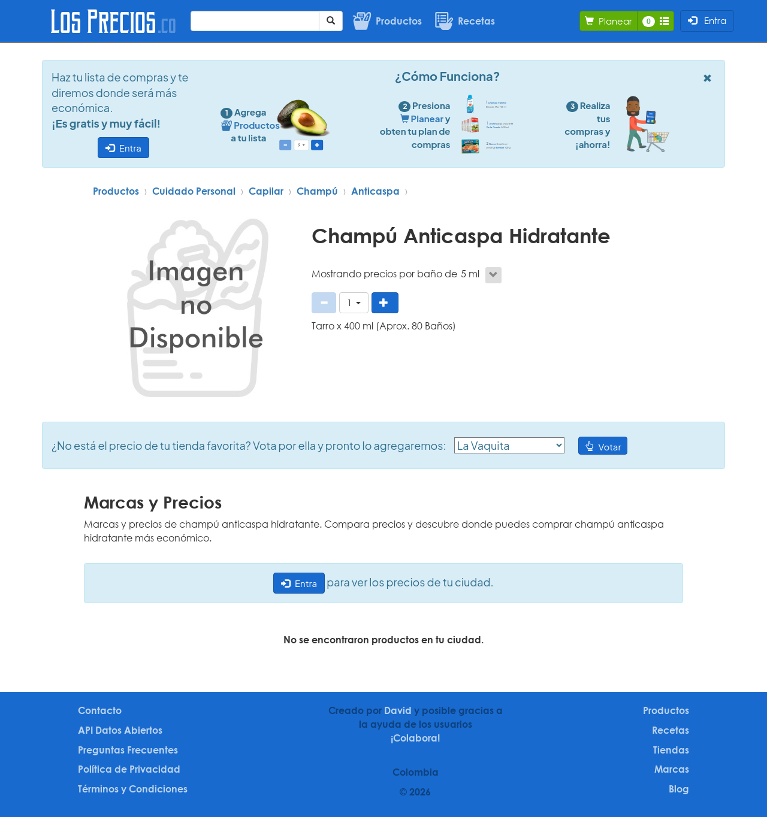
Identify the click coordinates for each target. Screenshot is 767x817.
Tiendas (671, 750)
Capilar (266, 191)
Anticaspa (375, 191)
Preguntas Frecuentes (128, 750)
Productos (116, 191)
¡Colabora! (415, 738)
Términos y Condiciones (133, 789)
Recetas (670, 730)
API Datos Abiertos (120, 730)
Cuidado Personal (193, 191)
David (398, 710)
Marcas (671, 769)
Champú (317, 191)
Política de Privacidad (129, 769)
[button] (354, 302)
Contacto (100, 710)
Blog (679, 789)
